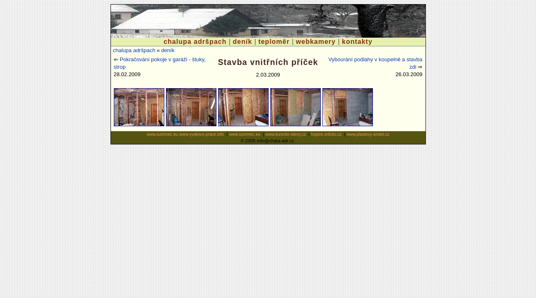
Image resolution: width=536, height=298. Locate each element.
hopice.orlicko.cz (326, 134)
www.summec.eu (162, 134)
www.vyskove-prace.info (201, 134)
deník (242, 41)
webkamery (316, 41)
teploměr (274, 41)
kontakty (357, 41)
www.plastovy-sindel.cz (368, 134)
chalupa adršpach (194, 41)
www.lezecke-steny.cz (285, 134)
